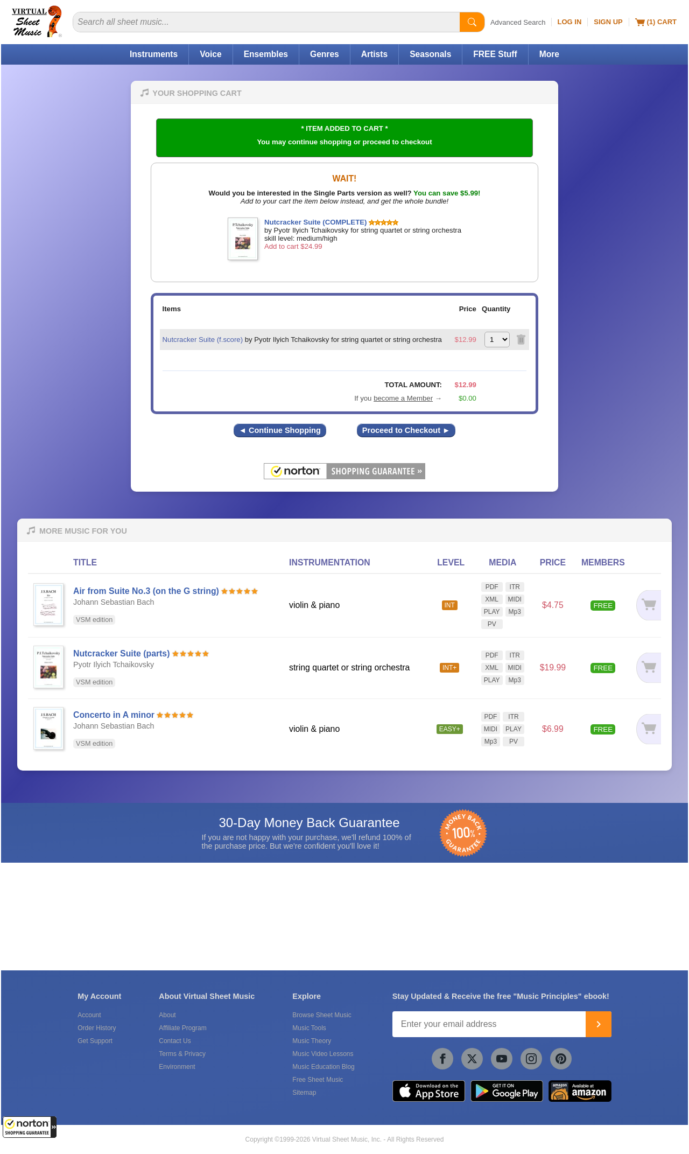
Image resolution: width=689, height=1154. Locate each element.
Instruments (154, 54)
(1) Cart (656, 22)
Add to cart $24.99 (293, 246)
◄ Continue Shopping (280, 430)
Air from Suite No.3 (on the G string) (146, 591)
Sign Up (608, 22)
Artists (374, 54)
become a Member (403, 398)
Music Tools (309, 1028)
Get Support (95, 1041)
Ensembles (266, 54)
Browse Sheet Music (321, 1015)
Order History (97, 1028)
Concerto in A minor (113, 714)
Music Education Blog (323, 1067)
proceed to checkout (397, 142)
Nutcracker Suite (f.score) (203, 339)
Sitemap (304, 1092)
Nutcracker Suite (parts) (121, 653)
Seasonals (430, 54)
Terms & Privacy (182, 1054)
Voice (210, 54)
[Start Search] (472, 22)
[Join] (598, 1024)
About (167, 1015)
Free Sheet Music (317, 1079)
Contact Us (175, 1041)
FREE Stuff (495, 54)
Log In (570, 22)
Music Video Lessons (322, 1054)
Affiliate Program (182, 1028)
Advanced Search (518, 22)
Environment (177, 1067)
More (549, 54)
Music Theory (311, 1041)
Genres (324, 54)
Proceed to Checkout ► (406, 430)
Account (89, 1015)
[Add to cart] (647, 605)
